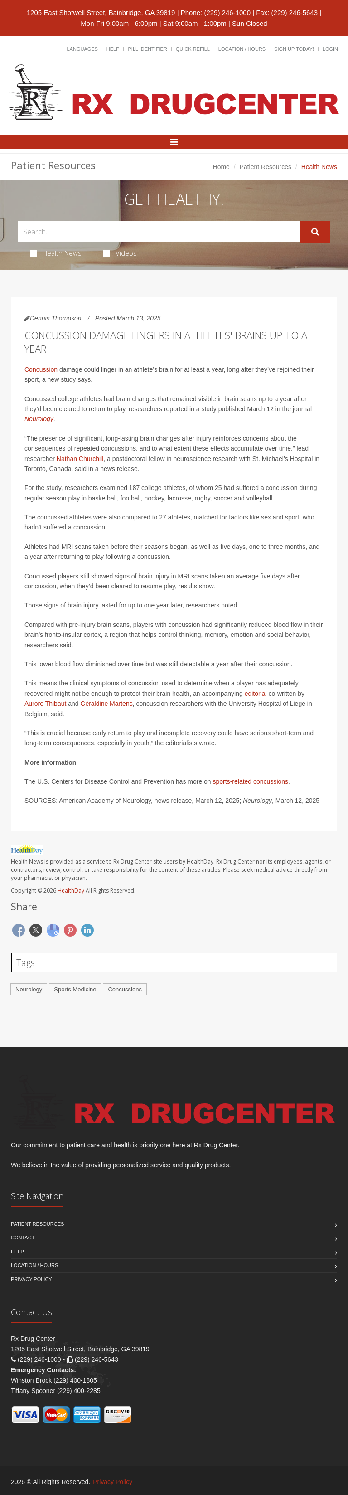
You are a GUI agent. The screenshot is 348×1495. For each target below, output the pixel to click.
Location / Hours (242, 49)
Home (221, 166)
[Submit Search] (315, 232)
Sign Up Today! (294, 49)
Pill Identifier (147, 49)
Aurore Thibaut (45, 703)
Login (330, 49)
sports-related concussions (251, 781)
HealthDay (71, 890)
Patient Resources (265, 166)
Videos (120, 252)
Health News (56, 252)
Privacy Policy (31, 1279)
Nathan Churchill (80, 458)
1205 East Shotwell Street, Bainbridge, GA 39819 (101, 12)
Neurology (38, 418)
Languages (82, 49)
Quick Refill (193, 49)
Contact (22, 1237)
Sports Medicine (75, 989)
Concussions (124, 989)
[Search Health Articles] (159, 231)
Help (113, 49)
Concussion (41, 369)
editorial (256, 693)
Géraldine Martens (107, 703)
